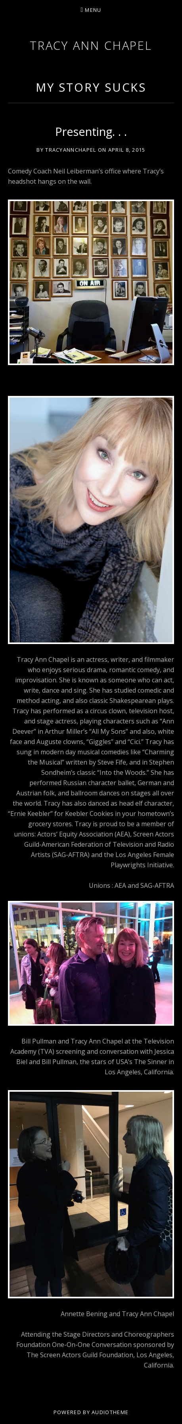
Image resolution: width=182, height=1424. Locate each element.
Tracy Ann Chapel (91, 45)
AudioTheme (110, 1412)
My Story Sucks (91, 87)
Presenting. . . (91, 131)
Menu (93, 9)
